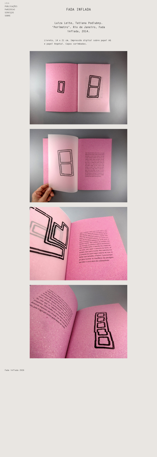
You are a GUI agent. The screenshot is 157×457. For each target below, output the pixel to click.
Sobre (7, 15)
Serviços (9, 12)
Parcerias (10, 9)
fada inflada (78, 9)
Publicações (11, 6)
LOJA (7, 3)
